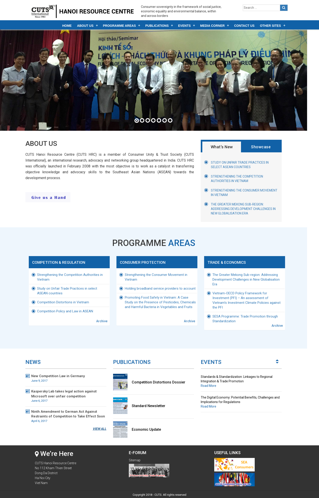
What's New (222, 146)
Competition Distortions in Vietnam (63, 301)
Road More (208, 383)
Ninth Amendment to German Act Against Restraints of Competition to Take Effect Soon (68, 414)
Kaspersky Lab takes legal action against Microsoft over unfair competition (68, 394)
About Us (85, 25)
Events (184, 25)
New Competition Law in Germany (68, 376)
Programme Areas (119, 25)
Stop (280, 442)
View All (99, 426)
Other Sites (270, 25)
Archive (101, 319)
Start (276, 442)
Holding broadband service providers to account (160, 287)
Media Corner (212, 25)
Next (277, 358)
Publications (157, 25)
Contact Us (244, 25)
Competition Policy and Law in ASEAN (65, 310)
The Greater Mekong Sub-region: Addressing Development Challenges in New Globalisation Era (243, 209)
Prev (277, 361)
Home (67, 25)
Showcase (261, 146)
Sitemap (135, 458)
